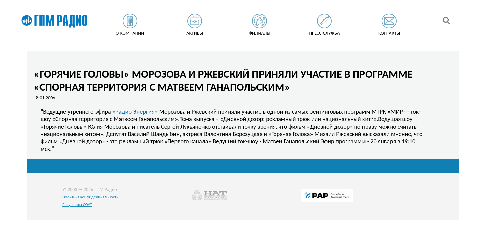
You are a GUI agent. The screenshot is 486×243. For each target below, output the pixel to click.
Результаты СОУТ (77, 204)
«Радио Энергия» (135, 111)
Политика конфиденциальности (90, 196)
